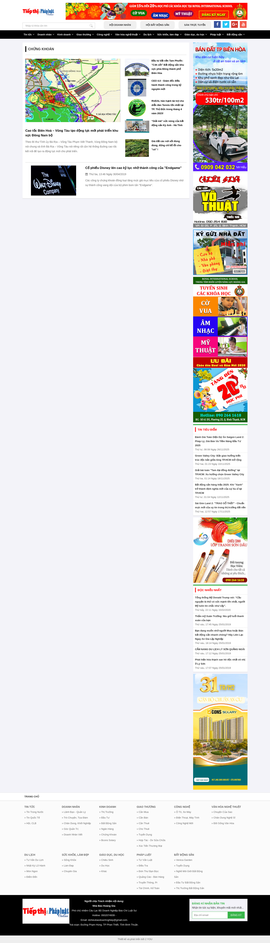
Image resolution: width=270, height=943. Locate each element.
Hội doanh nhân (120, 25)
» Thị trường (106, 812)
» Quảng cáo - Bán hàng (150, 876)
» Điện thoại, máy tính (186, 817)
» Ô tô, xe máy (182, 812)
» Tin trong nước (34, 812)
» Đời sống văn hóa (223, 823)
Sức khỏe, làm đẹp (169, 34)
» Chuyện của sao (222, 812)
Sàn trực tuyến (195, 25)
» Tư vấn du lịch (34, 860)
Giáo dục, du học (195, 34)
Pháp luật (217, 34)
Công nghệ (104, 34)
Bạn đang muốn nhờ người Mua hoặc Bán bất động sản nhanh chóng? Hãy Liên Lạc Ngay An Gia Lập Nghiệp (219, 634)
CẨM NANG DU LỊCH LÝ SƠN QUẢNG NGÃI (220, 649)
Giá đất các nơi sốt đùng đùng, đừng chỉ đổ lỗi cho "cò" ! (166, 145)
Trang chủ (31, 796)
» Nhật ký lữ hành (34, 865)
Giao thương (85, 34)
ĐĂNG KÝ (236, 915)
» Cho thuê (143, 828)
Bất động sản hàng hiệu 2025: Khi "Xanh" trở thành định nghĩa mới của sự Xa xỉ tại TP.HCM (219, 488)
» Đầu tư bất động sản (187, 882)
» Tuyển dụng (144, 834)
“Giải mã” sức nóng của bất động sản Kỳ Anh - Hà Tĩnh (168, 123)
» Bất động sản (107, 823)
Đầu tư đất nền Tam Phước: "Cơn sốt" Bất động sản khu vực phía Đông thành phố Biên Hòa (168, 66)
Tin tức (29, 34)
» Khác (103, 871)
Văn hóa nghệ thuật (128, 34)
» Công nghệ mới (183, 823)
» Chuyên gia (69, 871)
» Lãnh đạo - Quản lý (74, 812)
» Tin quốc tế (32, 817)
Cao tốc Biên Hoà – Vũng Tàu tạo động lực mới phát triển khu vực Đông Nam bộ (71, 133)
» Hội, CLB (30, 823)
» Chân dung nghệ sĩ (223, 817)
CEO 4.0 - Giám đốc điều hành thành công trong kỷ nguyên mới (166, 84)
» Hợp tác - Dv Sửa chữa (151, 840)
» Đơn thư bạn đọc (148, 871)
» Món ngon (31, 871)
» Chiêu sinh (106, 860)
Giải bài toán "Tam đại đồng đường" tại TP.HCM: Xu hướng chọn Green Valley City (219, 472)
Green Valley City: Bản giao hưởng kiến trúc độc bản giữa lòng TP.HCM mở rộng (218, 457)
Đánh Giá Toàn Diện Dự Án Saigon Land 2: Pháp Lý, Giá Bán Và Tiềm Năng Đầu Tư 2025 (219, 441)
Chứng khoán (41, 49)
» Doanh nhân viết (72, 834)
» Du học (104, 865)
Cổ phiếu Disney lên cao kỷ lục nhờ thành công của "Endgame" (133, 168)
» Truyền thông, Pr (147, 882)
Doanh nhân (46, 34)
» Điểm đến (30, 876)
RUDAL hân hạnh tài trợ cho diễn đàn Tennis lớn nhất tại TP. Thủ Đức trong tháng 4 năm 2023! (168, 107)
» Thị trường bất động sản (189, 888)
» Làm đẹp (68, 865)
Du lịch (148, 34)
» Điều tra (142, 865)
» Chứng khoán (107, 834)
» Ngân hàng (106, 828)
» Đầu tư (104, 817)
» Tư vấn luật (144, 860)
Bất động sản (236, 34)
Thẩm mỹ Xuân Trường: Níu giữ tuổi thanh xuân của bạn (219, 618)
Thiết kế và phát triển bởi (131, 939)
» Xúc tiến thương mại (149, 845)
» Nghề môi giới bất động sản (188, 874)
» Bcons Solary (107, 840)
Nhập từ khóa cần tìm (91, 25)
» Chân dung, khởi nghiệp (76, 823)
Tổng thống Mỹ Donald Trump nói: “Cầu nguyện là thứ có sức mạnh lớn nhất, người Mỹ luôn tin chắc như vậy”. (220, 601)
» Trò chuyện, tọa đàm (75, 817)
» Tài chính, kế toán (148, 888)
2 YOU (148, 939)
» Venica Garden (183, 860)
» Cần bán (142, 817)
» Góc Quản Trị (70, 828)
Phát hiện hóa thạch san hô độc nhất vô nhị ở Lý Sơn (220, 661)
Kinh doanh (65, 34)
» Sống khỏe (69, 860)
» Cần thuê (143, 823)
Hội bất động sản (157, 25)
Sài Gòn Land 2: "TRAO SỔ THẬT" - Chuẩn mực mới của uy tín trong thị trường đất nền (220, 505)
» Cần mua (142, 812)
